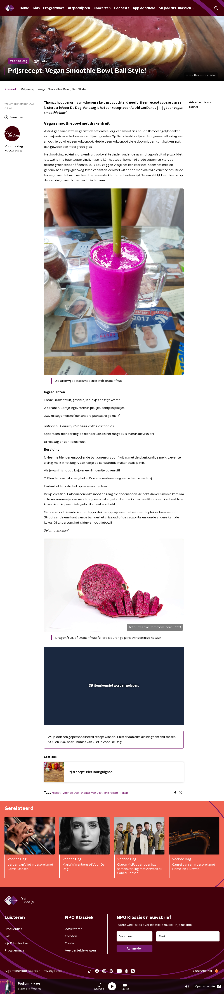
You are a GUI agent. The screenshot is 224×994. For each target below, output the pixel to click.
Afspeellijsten (79, 8)
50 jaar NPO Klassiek (176, 8)
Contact (71, 943)
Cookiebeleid (202, 971)
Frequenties (13, 929)
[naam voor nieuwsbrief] (134, 936)
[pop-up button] (167, 717)
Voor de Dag (70, 792)
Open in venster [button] (208, 986)
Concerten (102, 8)
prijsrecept (111, 792)
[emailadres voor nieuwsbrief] (188, 936)
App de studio (144, 8)
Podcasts (121, 8)
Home (24, 8)
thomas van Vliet (92, 792)
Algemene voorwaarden (22, 970)
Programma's (53, 8)
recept (56, 792)
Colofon (71, 936)
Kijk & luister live (16, 943)
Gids (36, 8)
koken (124, 792)
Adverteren (73, 929)
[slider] (113, 707)
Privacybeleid (53, 970)
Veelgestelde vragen (80, 950)
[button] (99, 986)
